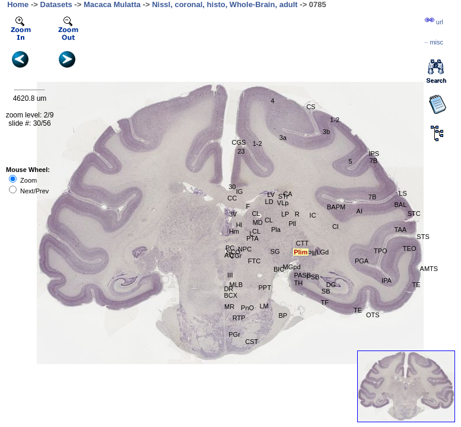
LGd (322, 252)
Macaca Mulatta (112, 4)
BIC (279, 269)
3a (283, 137)
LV (271, 194)
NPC (245, 249)
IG (239, 191)
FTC (254, 261)
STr (283, 196)
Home (17, 4)
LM (263, 306)
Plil (311, 253)
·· (433, 42)
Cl (335, 226)
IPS (373, 153)
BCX (230, 295)
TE (358, 310)
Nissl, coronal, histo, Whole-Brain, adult (225, 4)
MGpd (292, 266)
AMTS (429, 268)
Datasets (56, 4)
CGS (238, 142)
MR (229, 306)
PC (229, 247)
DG (331, 284)
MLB (236, 284)
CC (232, 198)
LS (402, 193)
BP (282, 315)
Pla (276, 229)
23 (240, 151)
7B (372, 196)
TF (325, 302)
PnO (247, 307)
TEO (410, 248)
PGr (234, 334)
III (230, 275)
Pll (291, 223)
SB (326, 291)
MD (258, 222)
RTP (239, 317)
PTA (252, 238)
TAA (401, 229)
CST (251, 341)
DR (228, 288)
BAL (401, 204)
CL (256, 213)
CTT (302, 243)
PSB (312, 277)
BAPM (336, 207)
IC (313, 215)
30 (232, 186)
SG (275, 251)
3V (233, 214)
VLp (283, 202)
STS (423, 236)
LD (269, 201)
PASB (302, 275)
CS (310, 106)
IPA (386, 280)
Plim (300, 252)
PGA (361, 261)
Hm (234, 231)
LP (285, 214)
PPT (264, 287)
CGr (235, 255)
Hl (239, 224)
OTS (373, 314)
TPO (380, 250)
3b (326, 131)
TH (298, 282)
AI (360, 211)
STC (414, 213)
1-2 (334, 119)
